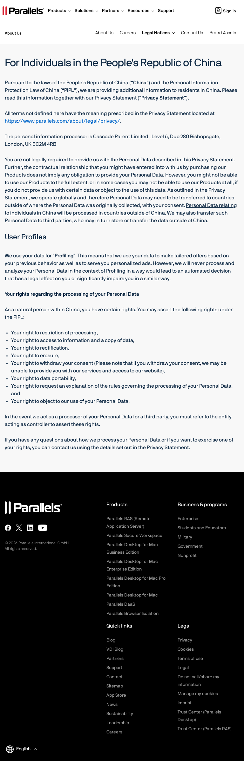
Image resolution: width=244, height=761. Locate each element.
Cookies (186, 649)
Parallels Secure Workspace (134, 535)
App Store (116, 695)
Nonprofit (187, 555)
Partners (115, 658)
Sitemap (114, 686)
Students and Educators (202, 528)
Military (185, 537)
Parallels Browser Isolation (132, 613)
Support (114, 668)
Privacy (185, 640)
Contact (114, 677)
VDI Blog (114, 649)
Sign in (225, 11)
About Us (104, 33)
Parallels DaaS (120, 604)
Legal (183, 668)
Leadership (117, 723)
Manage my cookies (198, 694)
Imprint (185, 703)
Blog (110, 640)
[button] (60, 11)
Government (190, 546)
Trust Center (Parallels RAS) (205, 729)
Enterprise (188, 519)
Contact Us (192, 33)
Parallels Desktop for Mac (132, 595)
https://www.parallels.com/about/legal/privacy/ (62, 121)
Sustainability (119, 714)
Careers (128, 33)
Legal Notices (156, 33)
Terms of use (190, 658)
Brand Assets (222, 33)
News (112, 704)
